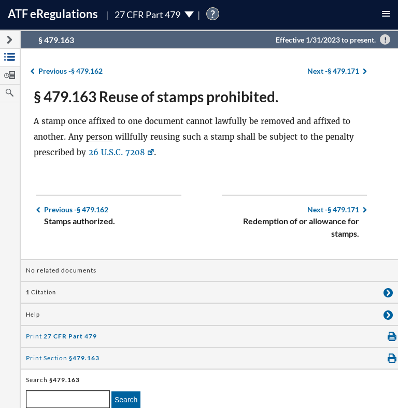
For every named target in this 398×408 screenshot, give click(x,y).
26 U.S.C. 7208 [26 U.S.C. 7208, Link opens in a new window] (117, 152)
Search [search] (126, 400)
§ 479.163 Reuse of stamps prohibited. (156, 96)
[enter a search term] (68, 399)
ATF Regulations (53, 14)
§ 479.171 (333, 70)
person (99, 137)
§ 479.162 (70, 70)
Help (33, 314)
